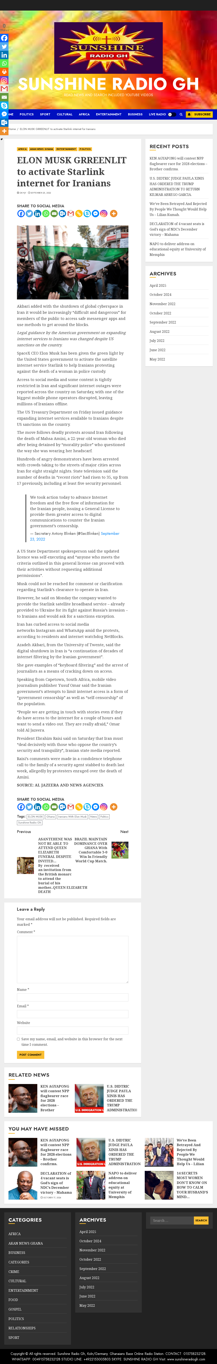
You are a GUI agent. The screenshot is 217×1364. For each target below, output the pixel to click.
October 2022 (160, 313)
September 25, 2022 (41, 192)
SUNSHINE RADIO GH (108, 84)
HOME (8, 114)
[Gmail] (70, 213)
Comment (26, 932)
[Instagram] (103, 213)
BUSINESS (135, 114)
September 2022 (163, 322)
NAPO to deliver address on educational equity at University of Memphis (178, 249)
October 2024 (160, 294)
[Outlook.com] (62, 213)
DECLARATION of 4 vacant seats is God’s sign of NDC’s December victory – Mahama (177, 229)
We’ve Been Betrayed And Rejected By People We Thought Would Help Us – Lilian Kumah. (178, 209)
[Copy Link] (79, 213)
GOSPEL (15, 1309)
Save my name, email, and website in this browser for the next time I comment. (71, 1042)
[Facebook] (21, 213)
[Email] (54, 213)
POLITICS (27, 114)
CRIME (13, 1271)
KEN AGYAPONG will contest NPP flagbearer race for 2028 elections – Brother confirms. (178, 163)
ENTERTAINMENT (109, 114)
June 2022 (158, 350)
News (93, 817)
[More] (113, 213)
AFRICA (84, 114)
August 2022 (160, 331)
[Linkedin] (37, 213)
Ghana (50, 817)
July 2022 (157, 340)
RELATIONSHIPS (22, 1328)
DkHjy (23, 192)
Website (23, 1022)
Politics (104, 817)
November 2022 (162, 304)
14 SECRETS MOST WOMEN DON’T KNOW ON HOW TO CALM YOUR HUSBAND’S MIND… (192, 1185)
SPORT (45, 114)
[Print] (4, 72)
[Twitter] (29, 213)
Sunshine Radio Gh (29, 823)
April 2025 (158, 285)
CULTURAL (64, 114)
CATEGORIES (18, 1262)
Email (23, 1006)
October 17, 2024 (52, 1197)
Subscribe (198, 114)
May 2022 (157, 359)
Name (23, 989)
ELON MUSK (35, 817)
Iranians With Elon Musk (72, 817)
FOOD (13, 1299)
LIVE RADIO (157, 114)
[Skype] (87, 213)
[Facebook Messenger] (95, 213)
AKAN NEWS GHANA (41, 149)
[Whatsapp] (46, 213)
